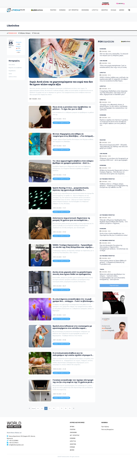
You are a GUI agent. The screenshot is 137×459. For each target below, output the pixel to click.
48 (53, 408)
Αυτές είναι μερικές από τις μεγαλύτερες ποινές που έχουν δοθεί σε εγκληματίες (72, 273)
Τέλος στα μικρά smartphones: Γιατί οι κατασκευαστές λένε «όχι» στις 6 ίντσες (113, 66)
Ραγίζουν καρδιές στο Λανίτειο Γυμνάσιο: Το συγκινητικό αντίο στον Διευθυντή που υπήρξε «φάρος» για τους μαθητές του (114, 122)
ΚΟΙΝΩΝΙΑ (62, 10)
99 (69, 408)
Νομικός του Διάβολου (15, 67)
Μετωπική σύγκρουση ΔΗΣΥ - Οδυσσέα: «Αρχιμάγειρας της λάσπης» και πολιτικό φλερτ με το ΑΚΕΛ (114, 146)
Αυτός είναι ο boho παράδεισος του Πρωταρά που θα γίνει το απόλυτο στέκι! (113, 234)
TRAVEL (102, 269)
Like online (12, 64)
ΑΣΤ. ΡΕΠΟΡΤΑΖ (73, 10)
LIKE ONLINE (103, 60)
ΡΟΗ (106, 41)
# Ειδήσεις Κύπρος (24, 33)
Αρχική (34, 408)
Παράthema (12, 70)
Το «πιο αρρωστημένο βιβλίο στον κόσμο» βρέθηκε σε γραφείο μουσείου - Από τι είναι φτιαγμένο (73, 163)
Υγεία (10, 73)
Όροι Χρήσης (105, 426)
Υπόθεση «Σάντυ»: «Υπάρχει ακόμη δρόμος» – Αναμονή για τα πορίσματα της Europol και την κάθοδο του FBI (114, 185)
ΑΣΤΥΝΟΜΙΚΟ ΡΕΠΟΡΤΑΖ (107, 179)
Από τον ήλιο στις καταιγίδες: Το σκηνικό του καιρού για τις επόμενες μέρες (114, 54)
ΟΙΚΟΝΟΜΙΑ (85, 10)
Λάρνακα (18, 50)
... (57, 408)
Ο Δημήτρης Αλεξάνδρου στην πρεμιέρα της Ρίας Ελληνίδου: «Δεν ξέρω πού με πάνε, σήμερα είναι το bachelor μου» (113, 92)
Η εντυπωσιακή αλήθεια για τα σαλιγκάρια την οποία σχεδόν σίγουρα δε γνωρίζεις (73, 355)
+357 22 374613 (13, 442)
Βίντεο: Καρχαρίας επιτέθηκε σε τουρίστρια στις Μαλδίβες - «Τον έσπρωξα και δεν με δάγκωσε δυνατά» (73, 136)
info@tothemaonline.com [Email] (16, 445)
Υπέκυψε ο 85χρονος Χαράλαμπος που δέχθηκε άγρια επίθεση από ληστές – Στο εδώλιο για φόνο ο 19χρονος (114, 221)
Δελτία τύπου (13, 76)
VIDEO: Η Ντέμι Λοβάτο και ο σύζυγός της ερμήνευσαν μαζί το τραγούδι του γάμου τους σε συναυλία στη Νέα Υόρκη (114, 79)
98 (65, 408)
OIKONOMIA (73, 432)
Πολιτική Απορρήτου (107, 429)
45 (42, 408)
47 (49, 408)
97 (61, 408)
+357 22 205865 (13, 440)
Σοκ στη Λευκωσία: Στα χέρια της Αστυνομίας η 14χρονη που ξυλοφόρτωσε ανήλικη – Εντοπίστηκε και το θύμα (114, 248)
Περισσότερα (114, 285)
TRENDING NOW (12, 33)
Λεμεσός (18, 46)
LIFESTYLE (95, 10)
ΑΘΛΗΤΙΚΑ (104, 10)
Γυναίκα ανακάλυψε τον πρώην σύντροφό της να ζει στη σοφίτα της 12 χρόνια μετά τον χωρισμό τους (73, 382)
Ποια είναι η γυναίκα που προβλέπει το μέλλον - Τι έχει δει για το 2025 (72, 108)
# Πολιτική (35, 33)
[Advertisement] (113, 134)
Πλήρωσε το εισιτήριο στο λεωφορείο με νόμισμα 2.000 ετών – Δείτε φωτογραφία (114, 159)
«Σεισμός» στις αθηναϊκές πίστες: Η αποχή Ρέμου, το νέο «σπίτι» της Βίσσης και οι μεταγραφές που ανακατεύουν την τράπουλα (113, 107)
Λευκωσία (18, 42)
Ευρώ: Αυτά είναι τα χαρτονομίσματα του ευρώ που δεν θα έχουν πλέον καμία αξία (61, 83)
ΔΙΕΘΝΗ (121, 10)
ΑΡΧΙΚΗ (72, 426)
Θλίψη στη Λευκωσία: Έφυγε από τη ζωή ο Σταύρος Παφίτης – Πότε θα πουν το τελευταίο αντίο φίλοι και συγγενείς (114, 172)
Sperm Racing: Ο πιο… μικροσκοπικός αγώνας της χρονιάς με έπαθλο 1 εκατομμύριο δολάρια (71, 190)
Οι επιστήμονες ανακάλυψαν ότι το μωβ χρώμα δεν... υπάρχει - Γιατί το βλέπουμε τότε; (73, 301)
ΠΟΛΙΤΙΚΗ (53, 10)
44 (38, 408)
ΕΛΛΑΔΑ (113, 10)
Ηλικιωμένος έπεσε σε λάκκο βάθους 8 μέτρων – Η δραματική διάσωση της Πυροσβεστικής (113, 262)
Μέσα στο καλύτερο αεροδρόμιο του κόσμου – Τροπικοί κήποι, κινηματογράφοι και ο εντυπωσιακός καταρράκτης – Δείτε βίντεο (112, 276)
